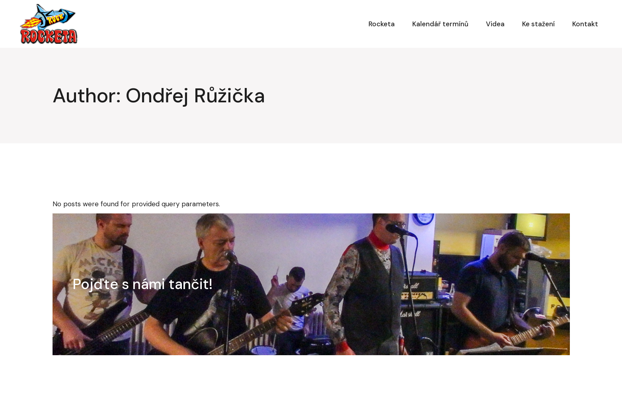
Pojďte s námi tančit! (142, 284)
